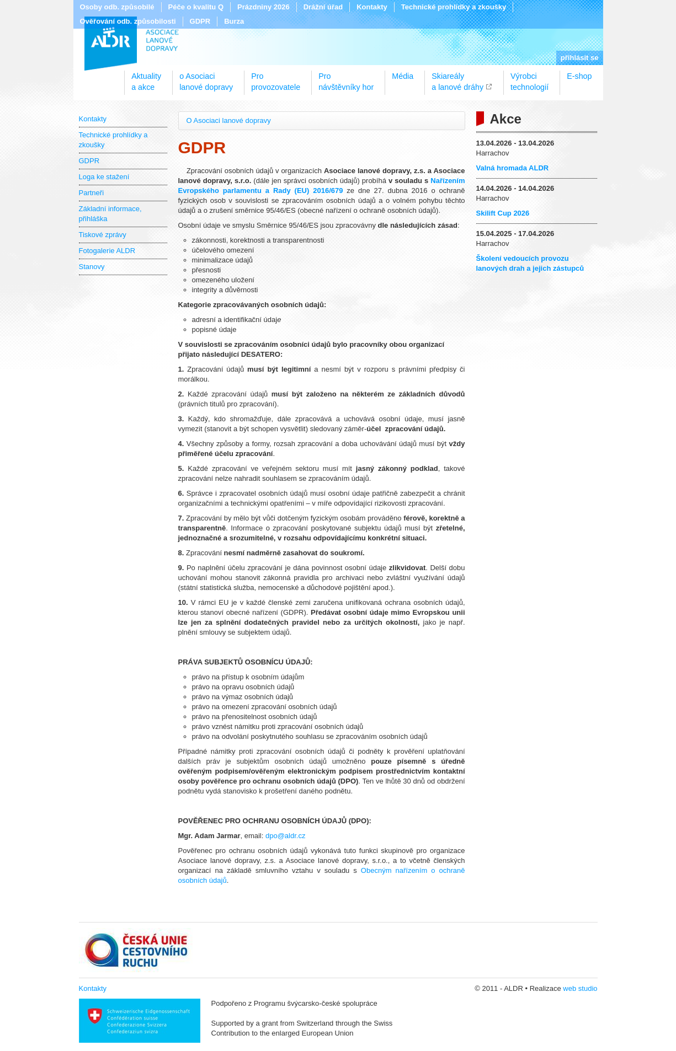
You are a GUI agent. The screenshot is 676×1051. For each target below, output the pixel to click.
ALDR (131, 44)
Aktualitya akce (146, 78)
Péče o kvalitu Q (195, 7)
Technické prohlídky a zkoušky (454, 7)
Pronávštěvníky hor (346, 78)
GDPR (200, 21)
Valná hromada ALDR (512, 168)
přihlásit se (580, 57)
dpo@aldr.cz (285, 836)
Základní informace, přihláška (110, 214)
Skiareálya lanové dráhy (457, 78)
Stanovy (92, 266)
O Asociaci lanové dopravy (229, 120)
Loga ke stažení (104, 177)
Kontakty (371, 7)
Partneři (91, 193)
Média (402, 76)
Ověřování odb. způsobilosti (128, 21)
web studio (580, 988)
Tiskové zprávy (102, 234)
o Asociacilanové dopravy (206, 78)
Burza (234, 21)
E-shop (579, 76)
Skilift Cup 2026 (503, 213)
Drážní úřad (323, 7)
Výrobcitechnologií (529, 78)
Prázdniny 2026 (263, 7)
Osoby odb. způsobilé (117, 7)
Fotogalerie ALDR (107, 250)
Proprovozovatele (275, 78)
